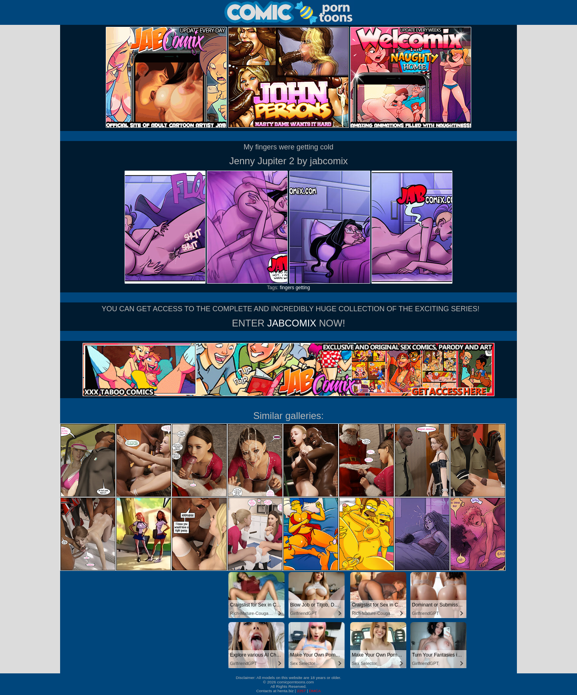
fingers (287, 287)
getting (303, 287)
